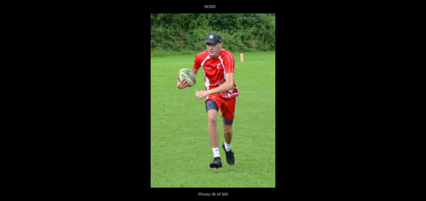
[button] (402, 8)
